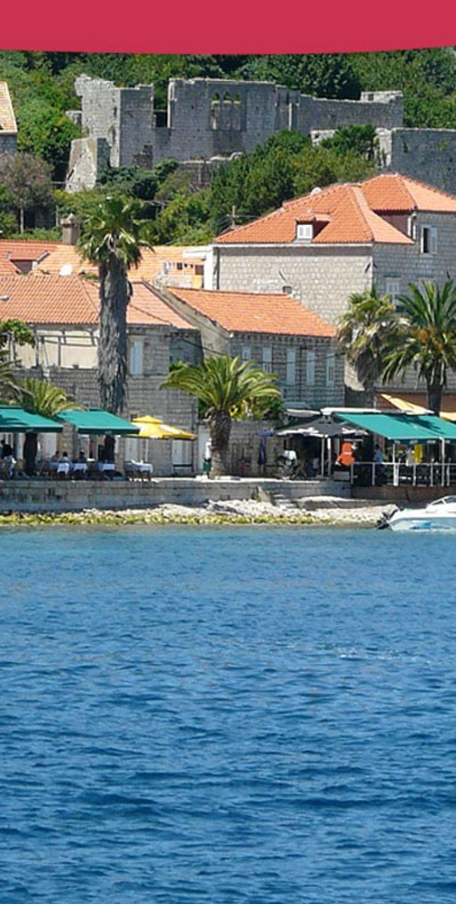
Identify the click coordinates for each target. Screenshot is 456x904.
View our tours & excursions (95, 863)
